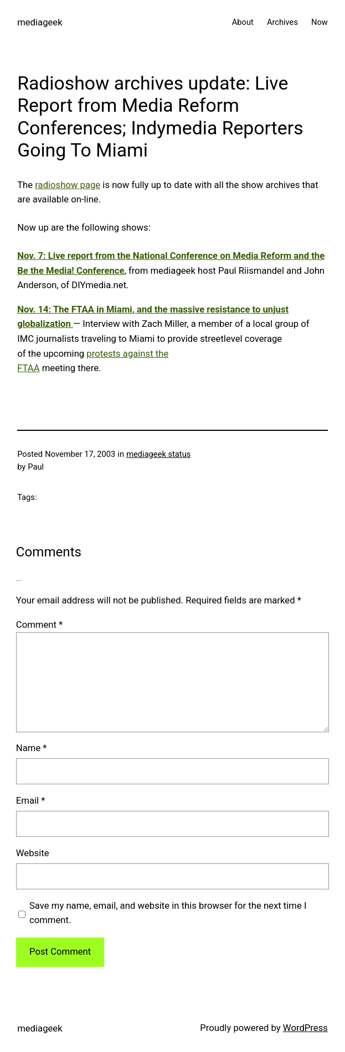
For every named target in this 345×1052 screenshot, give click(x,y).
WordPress (305, 1028)
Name (31, 748)
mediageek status (158, 454)
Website (32, 853)
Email (30, 800)
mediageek (39, 22)
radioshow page (67, 185)
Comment (39, 624)
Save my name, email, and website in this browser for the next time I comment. (167, 913)
